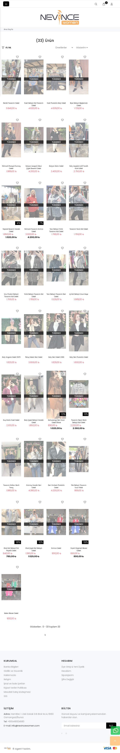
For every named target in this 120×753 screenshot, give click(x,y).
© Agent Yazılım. (22, 748)
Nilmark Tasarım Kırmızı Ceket (33, 230)
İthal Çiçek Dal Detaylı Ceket (34, 549)
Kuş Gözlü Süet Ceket (11, 420)
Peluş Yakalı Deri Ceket (33, 357)
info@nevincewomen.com (26, 725)
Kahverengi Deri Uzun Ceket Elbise (56, 421)
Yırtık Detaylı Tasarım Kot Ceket (33, 295)
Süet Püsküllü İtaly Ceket (56, 103)
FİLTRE (8, 47)
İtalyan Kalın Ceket (56, 166)
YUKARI (115, 741)
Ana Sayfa (8, 29)
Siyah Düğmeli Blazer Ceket (78, 549)
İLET (111, 725)
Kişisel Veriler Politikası (15, 687)
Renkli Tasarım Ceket (11, 103)
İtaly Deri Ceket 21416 (56, 357)
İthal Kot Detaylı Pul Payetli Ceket (11, 549)
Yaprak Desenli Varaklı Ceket (11, 230)
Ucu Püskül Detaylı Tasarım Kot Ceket (11, 295)
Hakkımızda (10, 675)
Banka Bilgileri (11, 666)
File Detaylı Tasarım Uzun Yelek (78, 486)
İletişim (7, 679)
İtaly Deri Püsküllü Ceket (79, 357)
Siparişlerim (68, 675)
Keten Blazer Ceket (11, 613)
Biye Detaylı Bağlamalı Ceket (79, 104)
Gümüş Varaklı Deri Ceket (33, 486)
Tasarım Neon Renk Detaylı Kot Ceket (78, 421)
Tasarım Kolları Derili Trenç (11, 486)
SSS (5, 696)
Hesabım (66, 670)
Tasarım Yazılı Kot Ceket (79, 229)
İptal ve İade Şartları (14, 683)
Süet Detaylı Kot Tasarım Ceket (33, 104)
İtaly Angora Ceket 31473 (11, 357)
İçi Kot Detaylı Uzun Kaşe (78, 294)
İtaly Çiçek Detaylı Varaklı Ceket (34, 421)
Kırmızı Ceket (56, 548)
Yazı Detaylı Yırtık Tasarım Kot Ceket (56, 230)
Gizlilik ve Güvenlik (13, 670)
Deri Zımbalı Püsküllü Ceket (56, 486)
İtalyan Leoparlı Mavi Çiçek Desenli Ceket (34, 167)
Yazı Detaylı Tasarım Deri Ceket (56, 295)
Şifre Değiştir (68, 679)
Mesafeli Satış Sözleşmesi (17, 691)
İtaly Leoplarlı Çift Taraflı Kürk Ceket (78, 167)
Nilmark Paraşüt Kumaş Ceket (11, 167)
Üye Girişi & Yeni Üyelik (73, 666)
